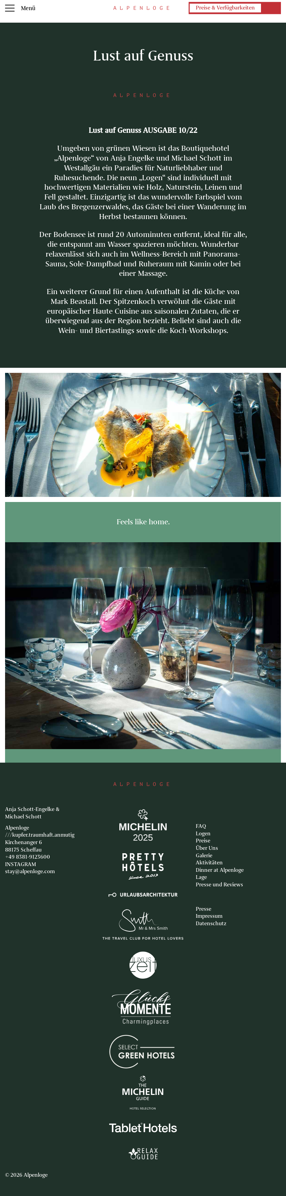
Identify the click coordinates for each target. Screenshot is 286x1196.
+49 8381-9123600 (27, 857)
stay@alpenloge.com (30, 871)
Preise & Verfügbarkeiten (225, 8)
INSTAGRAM (20, 864)
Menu (10, 8)
